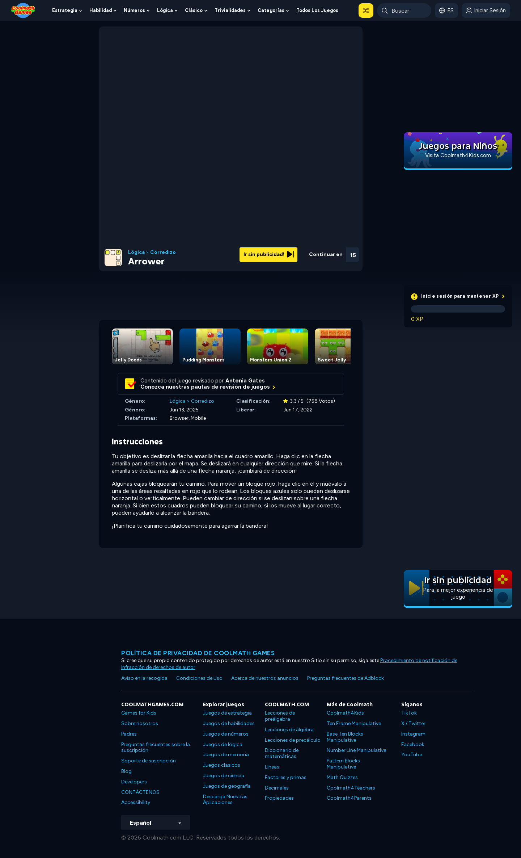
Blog (126, 771)
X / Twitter (413, 723)
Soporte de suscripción (148, 761)
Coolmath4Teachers (351, 788)
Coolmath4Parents (349, 798)
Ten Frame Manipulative (354, 723)
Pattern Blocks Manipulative (343, 764)
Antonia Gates (245, 380)
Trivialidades (230, 10)
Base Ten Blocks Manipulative (345, 737)
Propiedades (279, 798)
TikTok (409, 713)
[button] (366, 10)
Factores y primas (285, 777)
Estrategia (64, 10)
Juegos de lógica (222, 744)
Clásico (194, 10)
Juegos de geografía (227, 786)
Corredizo (163, 252)
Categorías (271, 10)
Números (134, 10)
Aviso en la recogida (144, 678)
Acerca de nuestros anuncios (264, 678)
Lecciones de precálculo (293, 740)
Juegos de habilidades (229, 723)
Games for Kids (138, 713)
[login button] (486, 10)
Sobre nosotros (139, 723)
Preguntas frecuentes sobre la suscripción (155, 747)
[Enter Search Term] (404, 10)
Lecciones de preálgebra (280, 716)
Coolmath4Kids (345, 713)
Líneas (272, 767)
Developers (134, 782)
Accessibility (135, 802)
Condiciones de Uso (199, 678)
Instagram (413, 734)
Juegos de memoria (226, 755)
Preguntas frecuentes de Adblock (345, 678)
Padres (129, 734)
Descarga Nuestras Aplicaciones (225, 800)
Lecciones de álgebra (289, 730)
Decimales (277, 788)
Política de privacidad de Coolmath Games (198, 653)
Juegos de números (226, 734)
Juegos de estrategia (227, 713)
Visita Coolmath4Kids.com (458, 155)
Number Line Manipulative (356, 750)
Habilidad (100, 10)
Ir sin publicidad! (268, 254)
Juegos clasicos (221, 765)
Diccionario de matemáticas (281, 753)
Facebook (412, 744)
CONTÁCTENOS (140, 792)
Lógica (165, 10)
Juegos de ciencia (223, 776)
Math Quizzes (342, 777)
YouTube (411, 755)
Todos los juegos (317, 10)
